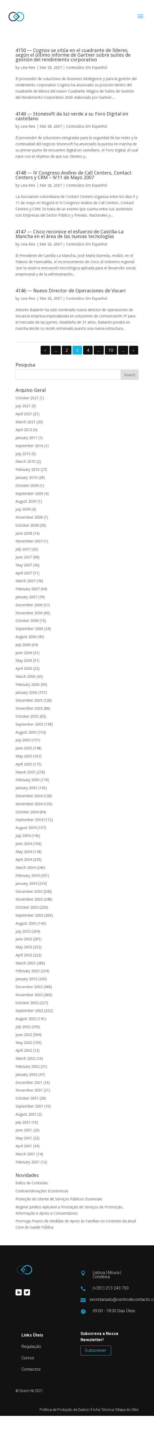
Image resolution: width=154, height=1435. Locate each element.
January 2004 (26, 883)
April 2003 (24, 955)
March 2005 (25, 772)
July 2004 (23, 835)
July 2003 (23, 931)
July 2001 (23, 1122)
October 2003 (27, 907)
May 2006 (24, 660)
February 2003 (28, 970)
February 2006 (28, 684)
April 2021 (24, 413)
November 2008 (29, 517)
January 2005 (26, 787)
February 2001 (28, 1162)
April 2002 (24, 1050)
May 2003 (24, 947)
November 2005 (29, 708)
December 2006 (29, 604)
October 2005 (27, 716)
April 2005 (24, 764)
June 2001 (24, 1129)
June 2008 (24, 533)
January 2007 (26, 596)
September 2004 (29, 819)
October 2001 (27, 1098)
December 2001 (29, 1082)
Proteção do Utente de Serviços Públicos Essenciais (59, 1198)
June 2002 (24, 1034)
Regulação (31, 1346)
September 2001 (29, 1106)
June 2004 (24, 843)
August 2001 (26, 1114)
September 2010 (29, 445)
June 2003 (24, 939)
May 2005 (24, 756)
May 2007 (24, 565)
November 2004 (29, 803)
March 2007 (25, 580)
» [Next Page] (134, 350)
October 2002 (27, 1002)
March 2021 (25, 421)
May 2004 (24, 851)
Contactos (31, 1369)
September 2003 (29, 915)
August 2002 (26, 1018)
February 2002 (28, 1066)
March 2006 (25, 676)
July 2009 (23, 509)
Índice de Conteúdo (32, 1182)
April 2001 (24, 1146)
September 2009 (29, 493)
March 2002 (25, 1058)
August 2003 (26, 923)
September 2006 (29, 628)
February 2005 (28, 779)
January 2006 (26, 692)
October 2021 (27, 397)
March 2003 (25, 963)
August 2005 (26, 732)
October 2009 (27, 485)
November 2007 (29, 541)
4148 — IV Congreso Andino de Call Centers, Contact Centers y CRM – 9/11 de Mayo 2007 (73, 175)
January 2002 (26, 1074)
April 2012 (24, 429)
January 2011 (26, 437)
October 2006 (27, 620)
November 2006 (29, 612)
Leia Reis (27, 67)
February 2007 (28, 588)
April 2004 (24, 859)
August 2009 (26, 501)
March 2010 (25, 461)
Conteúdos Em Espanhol (86, 67)
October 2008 (27, 525)
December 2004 (29, 795)
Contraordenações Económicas (42, 1190)
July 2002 (23, 1026)
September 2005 (29, 724)
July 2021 (23, 405)
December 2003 (29, 891)
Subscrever (96, 1350)
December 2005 (29, 700)
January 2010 (26, 477)
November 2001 (29, 1090)
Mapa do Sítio (127, 1410)
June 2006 (24, 652)
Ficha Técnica (102, 1410)
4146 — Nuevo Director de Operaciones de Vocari (71, 290)
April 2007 (24, 573)
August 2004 (26, 827)
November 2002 (29, 994)
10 (110, 350)
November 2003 (29, 899)
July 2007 (23, 549)
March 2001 (25, 1154)
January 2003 (26, 978)
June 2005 (24, 748)
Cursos (27, 1357)
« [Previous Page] (45, 350)
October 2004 (27, 811)
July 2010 (23, 453)
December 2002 (29, 986)
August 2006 (26, 636)
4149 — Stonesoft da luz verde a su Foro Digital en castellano (72, 116)
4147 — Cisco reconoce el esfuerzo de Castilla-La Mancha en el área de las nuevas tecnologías (69, 233)
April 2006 (24, 668)
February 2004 (28, 875)
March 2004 (25, 867)
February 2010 (28, 469)
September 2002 (29, 1010)
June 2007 (24, 557)
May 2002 (24, 1042)
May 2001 (24, 1137)
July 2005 (23, 740)
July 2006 (23, 644)
